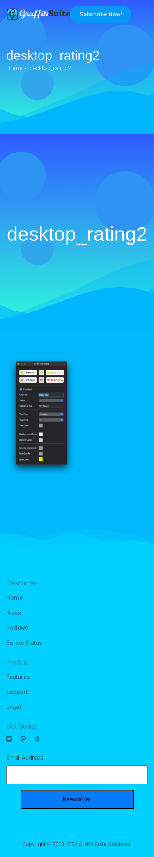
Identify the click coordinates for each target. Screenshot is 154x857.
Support (17, 692)
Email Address (25, 757)
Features (18, 677)
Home (14, 597)
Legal (13, 707)
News (13, 613)
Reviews (17, 627)
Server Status (24, 643)
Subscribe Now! (101, 14)
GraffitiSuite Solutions (104, 844)
